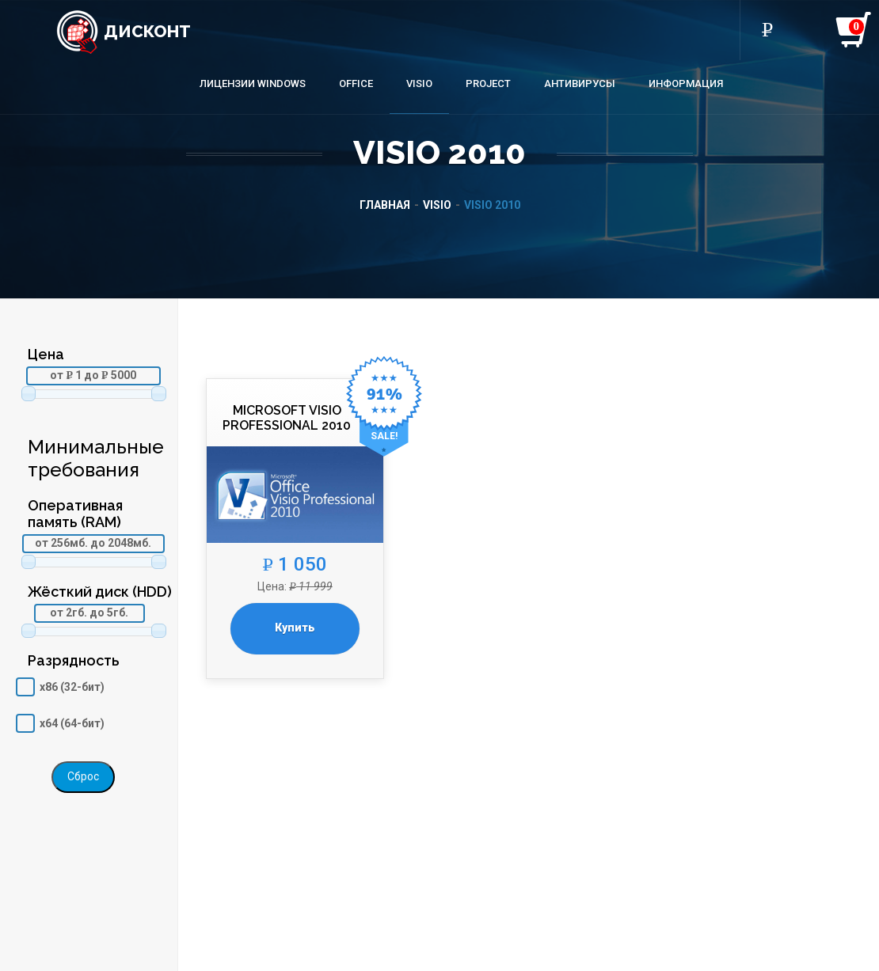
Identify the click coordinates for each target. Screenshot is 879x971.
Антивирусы (579, 83)
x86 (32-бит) (72, 687)
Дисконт (123, 31)
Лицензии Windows (253, 83)
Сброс (83, 776)
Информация (686, 83)
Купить (295, 627)
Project (488, 83)
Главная (385, 205)
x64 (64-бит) (72, 723)
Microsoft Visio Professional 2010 (287, 418)
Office (356, 83)
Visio (419, 83)
